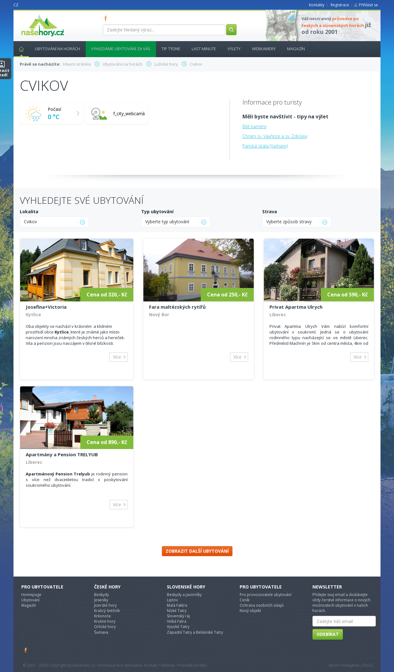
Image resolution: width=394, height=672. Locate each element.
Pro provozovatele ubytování (265, 594)
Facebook (26, 650)
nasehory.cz (31, 15)
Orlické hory (105, 626)
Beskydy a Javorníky (184, 594)
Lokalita (29, 211)
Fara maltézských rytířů (177, 307)
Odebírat (328, 634)
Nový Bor (159, 314)
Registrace (340, 5)
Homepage (31, 594)
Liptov (172, 600)
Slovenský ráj (178, 616)
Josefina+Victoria (46, 307)
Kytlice (33, 314)
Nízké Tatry (177, 610)
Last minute (204, 48)
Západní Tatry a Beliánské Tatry (195, 632)
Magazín (296, 48)
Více (117, 357)
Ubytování (30, 600)
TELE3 (368, 665)
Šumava (101, 632)
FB (106, 17)
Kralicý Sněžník (107, 610)
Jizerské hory (105, 605)
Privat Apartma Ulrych (295, 307)
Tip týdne (171, 48)
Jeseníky (101, 600)
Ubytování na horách (57, 48)
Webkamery (264, 48)
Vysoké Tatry (178, 626)
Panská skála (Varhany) (265, 146)
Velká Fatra (176, 621)
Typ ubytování (157, 211)
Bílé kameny (254, 126)
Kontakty (316, 5)
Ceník (244, 600)
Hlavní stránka (19, 48)
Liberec (277, 314)
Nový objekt (250, 610)
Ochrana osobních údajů (262, 605)
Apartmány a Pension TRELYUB (62, 454)
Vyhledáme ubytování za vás (121, 48)
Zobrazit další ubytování (197, 551)
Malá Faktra (177, 605)
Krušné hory (104, 621)
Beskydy (101, 594)
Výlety (234, 48)
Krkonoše (102, 616)
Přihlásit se (368, 5)
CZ (16, 5)
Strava (269, 211)
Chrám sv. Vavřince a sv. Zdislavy (274, 136)
